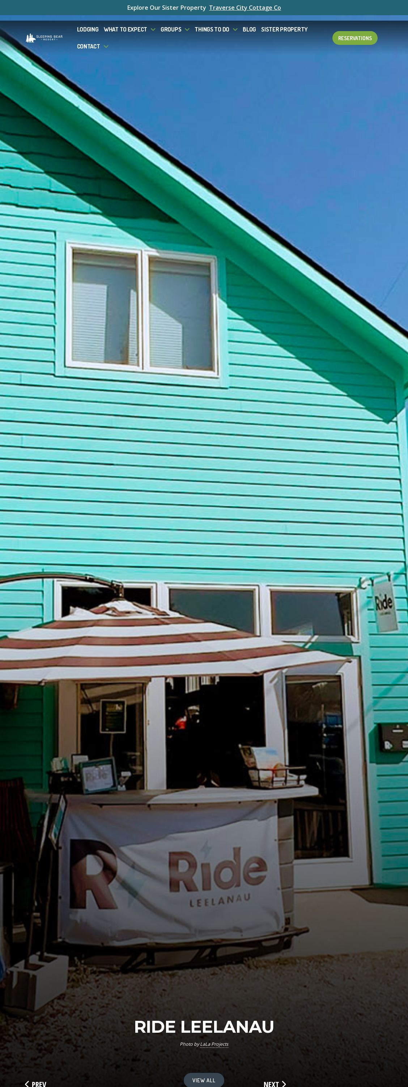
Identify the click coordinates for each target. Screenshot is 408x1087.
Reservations (355, 32)
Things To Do (212, 24)
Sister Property (284, 24)
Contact (88, 41)
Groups (171, 24)
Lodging (88, 24)
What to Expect (125, 24)
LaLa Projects (214, 1044)
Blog (249, 24)
